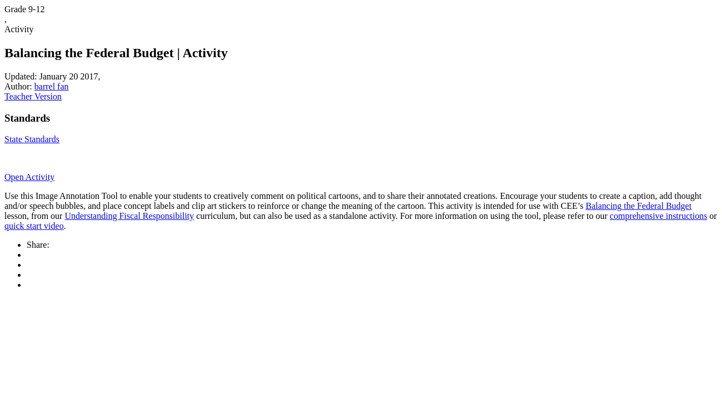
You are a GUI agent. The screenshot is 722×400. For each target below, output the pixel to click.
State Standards (31, 139)
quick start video (34, 226)
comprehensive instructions (659, 216)
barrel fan (51, 86)
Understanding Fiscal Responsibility (129, 216)
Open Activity (29, 177)
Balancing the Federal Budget (638, 206)
